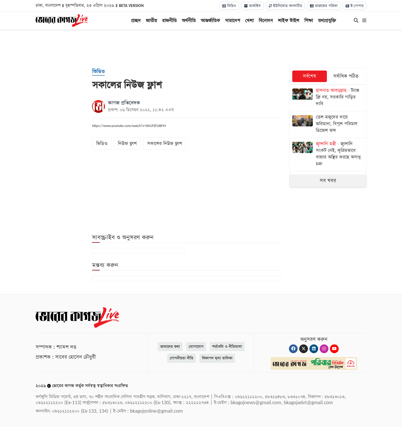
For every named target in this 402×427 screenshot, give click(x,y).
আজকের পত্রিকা (324, 5)
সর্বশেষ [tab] (309, 76)
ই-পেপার (355, 5)
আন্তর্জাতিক (210, 20)
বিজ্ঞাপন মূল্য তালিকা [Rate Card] (217, 358)
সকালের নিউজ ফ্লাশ (164, 143)
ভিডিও (229, 5)
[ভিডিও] (98, 72)
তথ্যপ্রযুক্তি (327, 20)
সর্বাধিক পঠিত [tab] (345, 76)
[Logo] (62, 20)
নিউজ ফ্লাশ (127, 143)
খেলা (249, 20)
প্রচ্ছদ (136, 20)
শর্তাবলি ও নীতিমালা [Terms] (227, 346)
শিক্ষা (308, 20)
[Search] (356, 20)
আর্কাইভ (252, 5)
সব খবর (328, 180)
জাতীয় (151, 20)
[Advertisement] (201, 48)
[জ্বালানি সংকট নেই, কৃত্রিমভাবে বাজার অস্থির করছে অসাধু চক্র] (328, 154)
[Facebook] (293, 348)
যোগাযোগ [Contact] (196, 346)
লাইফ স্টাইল (288, 20)
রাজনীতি (169, 20)
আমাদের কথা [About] (170, 346)
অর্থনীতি (189, 20)
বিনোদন (266, 20)
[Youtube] (334, 348)
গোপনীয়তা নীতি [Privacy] (181, 358)
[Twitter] (303, 348)
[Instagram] (324, 348)
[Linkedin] (313, 348)
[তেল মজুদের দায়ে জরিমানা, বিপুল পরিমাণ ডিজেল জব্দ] (328, 124)
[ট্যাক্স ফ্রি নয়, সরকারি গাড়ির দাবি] (328, 98)
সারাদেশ (232, 20)
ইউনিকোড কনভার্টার (285, 5)
